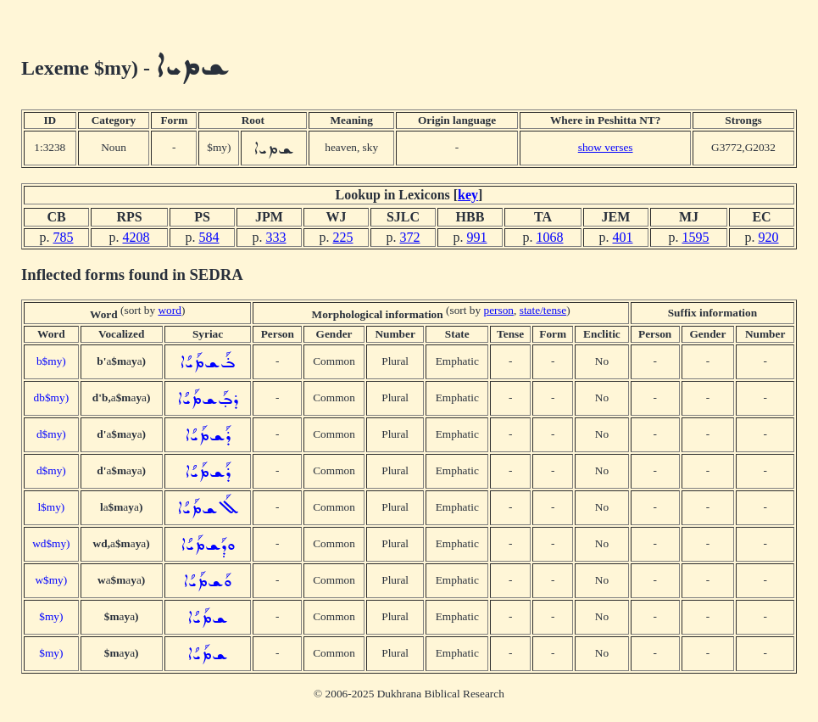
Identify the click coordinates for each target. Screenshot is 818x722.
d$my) (51, 434)
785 (63, 237)
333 (276, 237)
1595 (695, 237)
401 (623, 237)
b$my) (51, 361)
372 (410, 237)
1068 (550, 237)
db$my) (51, 397)
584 (209, 237)
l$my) (50, 507)
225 (343, 237)
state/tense (543, 310)
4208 (136, 237)
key (468, 194)
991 (477, 237)
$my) (51, 616)
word (169, 310)
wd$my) (51, 543)
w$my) (51, 580)
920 (769, 237)
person (498, 310)
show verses (605, 147)
